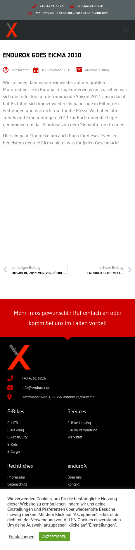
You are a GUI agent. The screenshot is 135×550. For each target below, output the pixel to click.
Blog (105, 70)
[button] (126, 30)
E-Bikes (15, 411)
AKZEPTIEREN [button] (54, 536)
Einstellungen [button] (21, 536)
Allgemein (93, 70)
